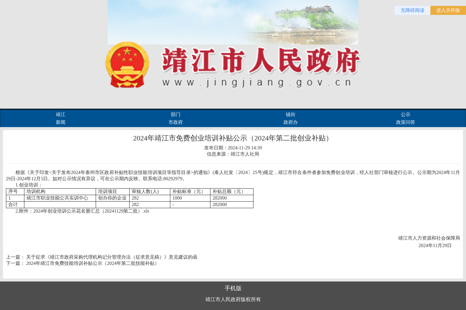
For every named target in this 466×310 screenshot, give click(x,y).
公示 (405, 114)
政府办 (291, 122)
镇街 (290, 114)
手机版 (233, 288)
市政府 (176, 122)
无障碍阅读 (412, 10)
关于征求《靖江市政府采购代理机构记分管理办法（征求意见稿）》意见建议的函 (111, 257)
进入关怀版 (448, 10)
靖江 (60, 114)
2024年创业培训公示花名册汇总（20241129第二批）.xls (91, 210)
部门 (175, 114)
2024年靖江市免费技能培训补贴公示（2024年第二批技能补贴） (92, 263)
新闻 (60, 122)
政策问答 (405, 122)
